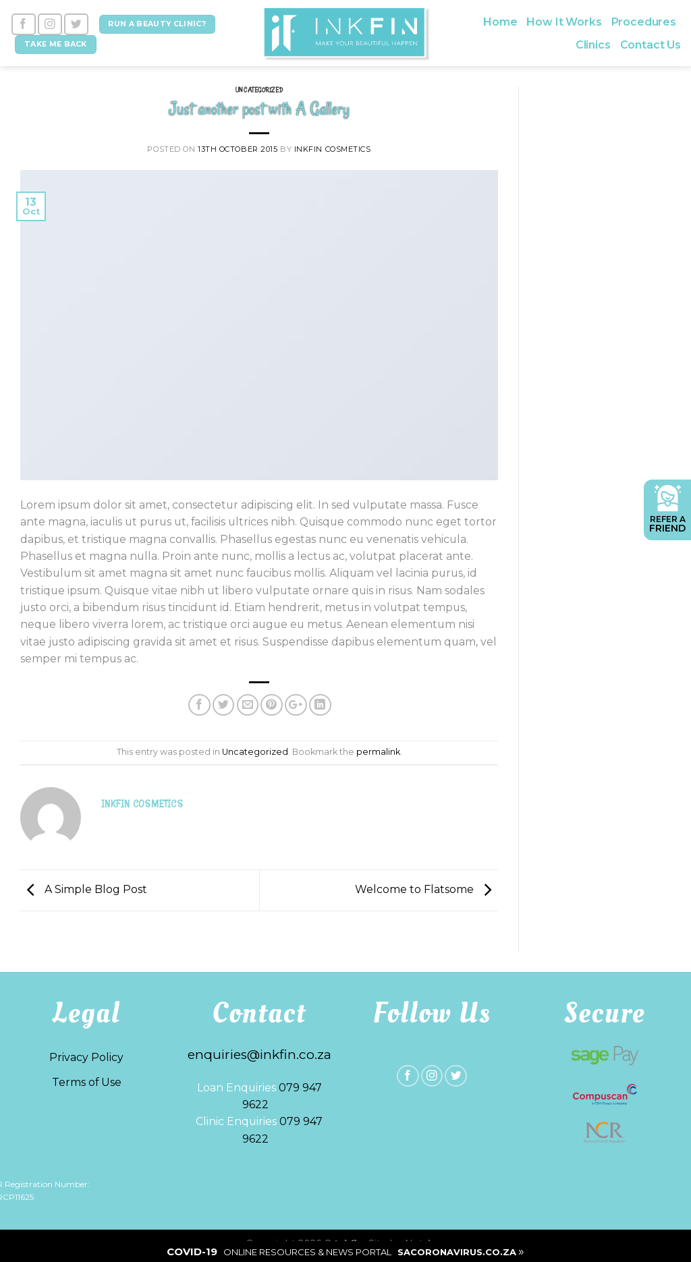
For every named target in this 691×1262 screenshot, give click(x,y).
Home (500, 22)
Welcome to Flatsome (426, 889)
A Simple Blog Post (83, 889)
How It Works (563, 22)
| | (345, 1251)
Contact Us (650, 44)
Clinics (593, 44)
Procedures (643, 22)
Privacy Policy (86, 1057)
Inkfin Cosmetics (332, 149)
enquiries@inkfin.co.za (259, 1054)
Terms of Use (86, 1082)
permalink (378, 752)
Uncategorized (259, 89)
